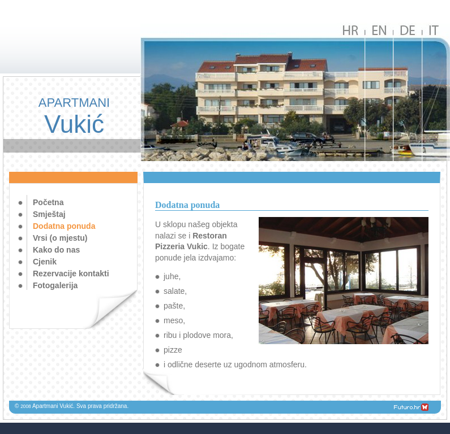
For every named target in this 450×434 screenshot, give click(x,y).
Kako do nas (56, 249)
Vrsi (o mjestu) (60, 237)
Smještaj (49, 214)
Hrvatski (351, 92)
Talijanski (436, 92)
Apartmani (74, 117)
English (379, 92)
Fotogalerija (55, 285)
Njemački (407, 92)
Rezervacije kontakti (71, 273)
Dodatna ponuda (64, 226)
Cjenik (45, 261)
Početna (48, 202)
